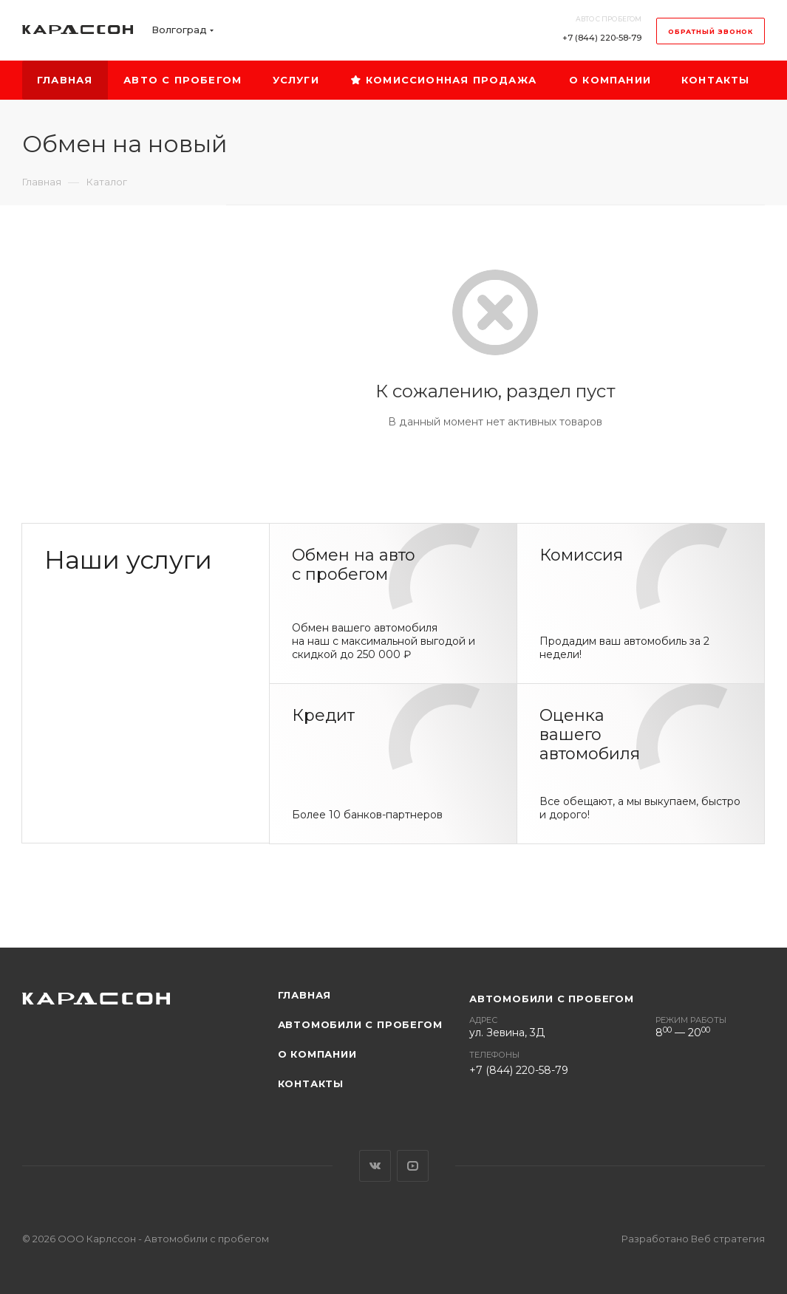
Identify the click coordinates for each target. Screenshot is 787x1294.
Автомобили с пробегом (360, 1024)
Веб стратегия (728, 1239)
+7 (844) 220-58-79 (601, 37)
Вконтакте (375, 1166)
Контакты (311, 1083)
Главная (305, 995)
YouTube (413, 1166)
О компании (317, 1054)
